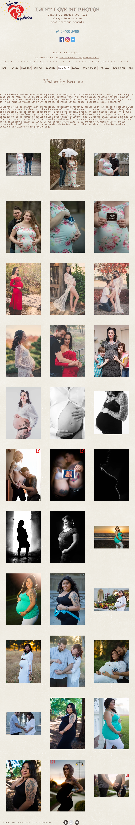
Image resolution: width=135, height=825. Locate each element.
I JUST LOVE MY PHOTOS (67, 10)
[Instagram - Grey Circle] (71, 822)
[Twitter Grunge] (77, 822)
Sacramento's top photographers (79, 58)
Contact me (116, 117)
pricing (39, 127)
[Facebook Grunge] (65, 822)
